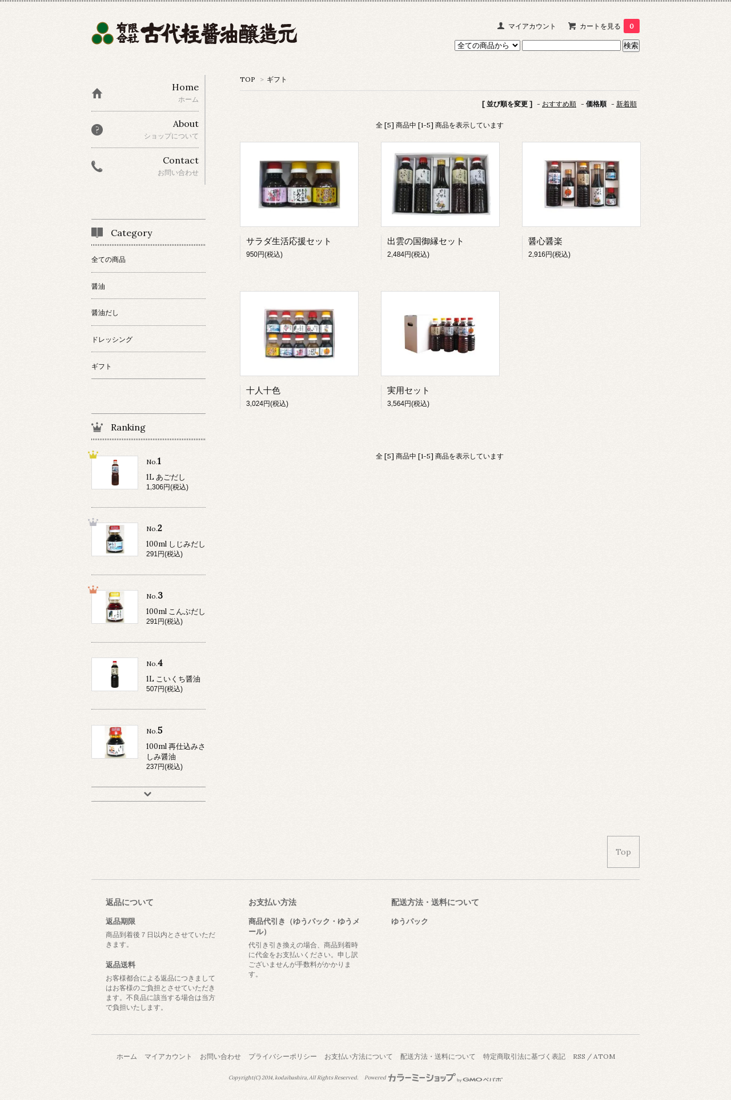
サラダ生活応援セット (289, 241)
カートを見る (610, 26)
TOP (247, 79)
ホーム (127, 1056)
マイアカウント (532, 26)
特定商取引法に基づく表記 (524, 1056)
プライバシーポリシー (282, 1056)
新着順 (626, 103)
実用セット (408, 390)
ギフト (277, 79)
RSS (579, 1056)
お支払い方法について (358, 1056)
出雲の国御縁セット (425, 241)
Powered (433, 1077)
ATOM (604, 1056)
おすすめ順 (559, 103)
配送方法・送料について (438, 1056)
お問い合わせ (220, 1056)
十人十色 (263, 390)
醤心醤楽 (545, 241)
